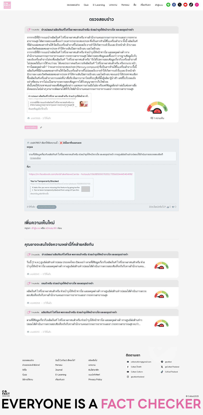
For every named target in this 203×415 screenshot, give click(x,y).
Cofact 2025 (6, 393)
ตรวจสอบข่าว (73, 5)
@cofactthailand (196, 5)
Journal (58, 370)
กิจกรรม (125, 5)
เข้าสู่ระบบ (159, 5)
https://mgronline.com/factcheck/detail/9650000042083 (52, 99)
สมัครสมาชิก (51, 228)
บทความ (113, 5)
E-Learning (99, 5)
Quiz (86, 5)
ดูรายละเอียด (35, 158)
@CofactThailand (179, 5)
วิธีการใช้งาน (27, 379)
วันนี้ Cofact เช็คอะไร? (65, 360)
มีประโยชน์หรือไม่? (157, 207)
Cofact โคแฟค (173, 5)
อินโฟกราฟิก (93, 370)
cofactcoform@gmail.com (141, 362)
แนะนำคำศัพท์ (94, 374)
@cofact (168, 5)
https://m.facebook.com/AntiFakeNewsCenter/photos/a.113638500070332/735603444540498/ (61, 183)
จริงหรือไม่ (92, 360)
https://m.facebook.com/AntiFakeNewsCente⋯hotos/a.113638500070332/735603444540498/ (81, 174)
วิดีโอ (24, 370)
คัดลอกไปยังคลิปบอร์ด (46, 206)
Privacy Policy (95, 379)
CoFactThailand (191, 5)
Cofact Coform (185, 5)
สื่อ (135, 5)
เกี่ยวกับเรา (146, 5)
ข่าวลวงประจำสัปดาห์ (31, 365)
